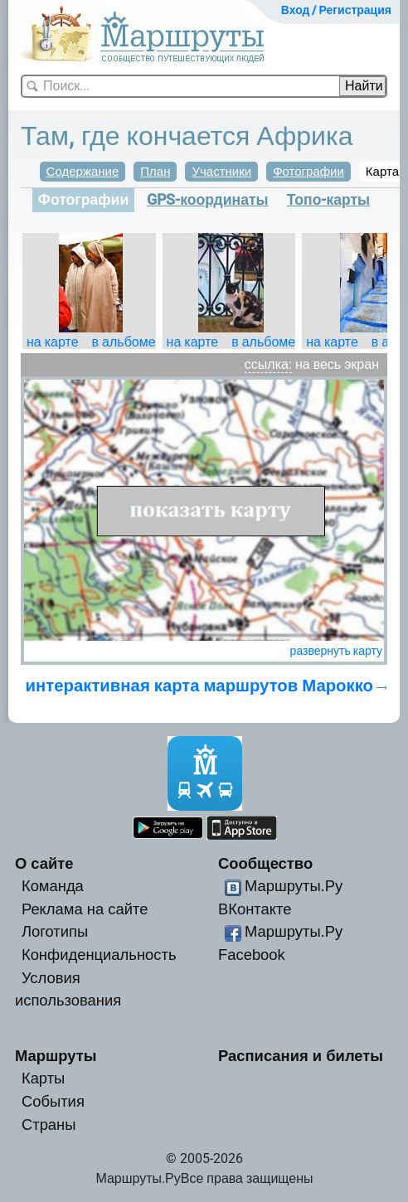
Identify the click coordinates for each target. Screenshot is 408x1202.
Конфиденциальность (99, 954)
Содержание (82, 171)
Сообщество (265, 863)
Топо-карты (329, 199)
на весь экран (337, 364)
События (53, 1101)
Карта (382, 171)
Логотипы (55, 931)
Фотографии (308, 171)
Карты (43, 1078)
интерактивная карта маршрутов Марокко (199, 686)
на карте (53, 342)
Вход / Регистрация (336, 10)
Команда (53, 885)
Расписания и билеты (300, 1055)
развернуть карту (336, 650)
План (155, 171)
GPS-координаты (207, 199)
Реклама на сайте (85, 909)
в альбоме (124, 342)
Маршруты (56, 1055)
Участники (221, 171)
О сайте (44, 863)
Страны (49, 1124)
